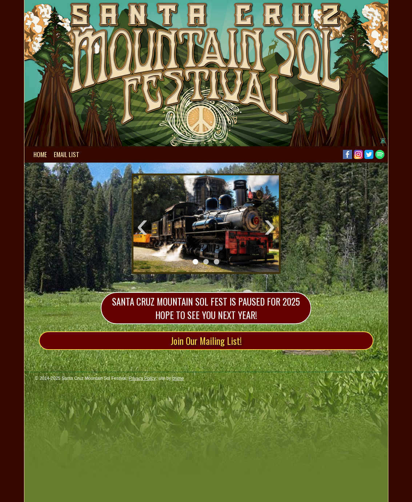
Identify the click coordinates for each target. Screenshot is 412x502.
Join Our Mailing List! (206, 340)
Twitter (368, 154)
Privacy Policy (142, 378)
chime (178, 378)
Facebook (347, 154)
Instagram (358, 154)
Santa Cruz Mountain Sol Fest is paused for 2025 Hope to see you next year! (206, 308)
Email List (66, 154)
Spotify (379, 154)
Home (40, 154)
